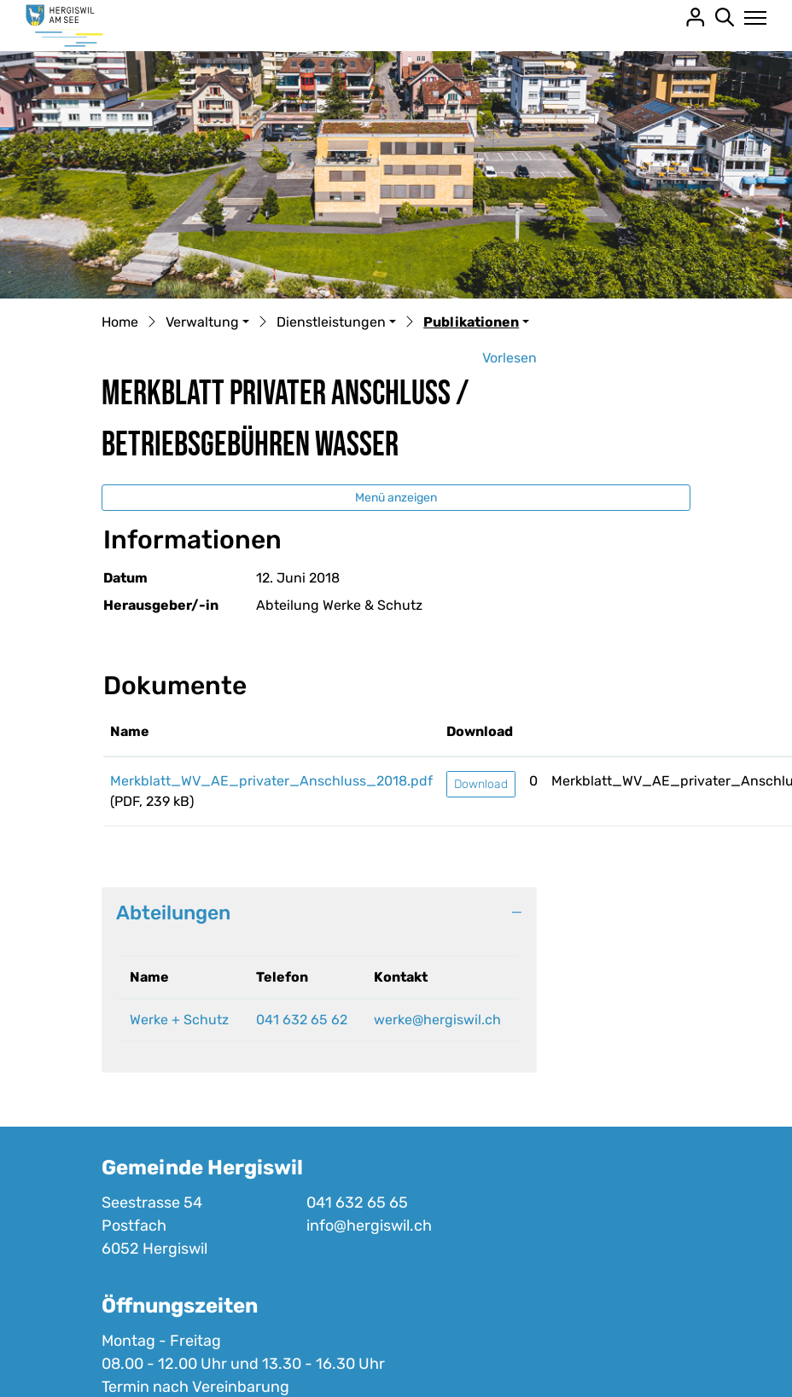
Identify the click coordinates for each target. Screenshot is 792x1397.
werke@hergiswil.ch (437, 1020)
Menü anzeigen (396, 497)
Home (120, 322)
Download (481, 784)
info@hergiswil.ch (369, 1225)
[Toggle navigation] (750, 18)
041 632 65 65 (357, 1202)
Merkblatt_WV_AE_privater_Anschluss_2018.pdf (271, 781)
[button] (207, 323)
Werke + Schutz (179, 1020)
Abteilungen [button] (173, 913)
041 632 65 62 (301, 1020)
